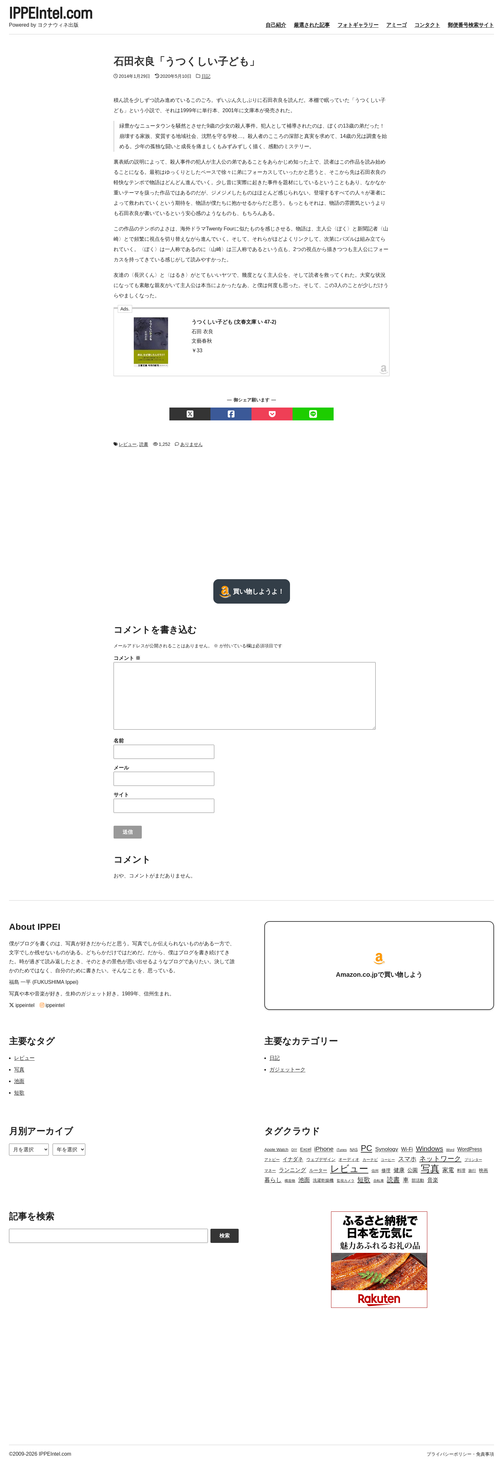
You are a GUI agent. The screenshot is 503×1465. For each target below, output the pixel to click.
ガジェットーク (287, 1071)
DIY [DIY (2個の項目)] (294, 1152)
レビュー (128, 446)
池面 (19, 1083)
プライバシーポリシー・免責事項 (460, 1456)
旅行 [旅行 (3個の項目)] (472, 1172)
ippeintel (22, 1007)
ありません (191, 446)
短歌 (19, 1094)
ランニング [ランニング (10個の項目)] (292, 1172)
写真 (19, 1071)
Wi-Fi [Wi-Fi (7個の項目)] (407, 1151)
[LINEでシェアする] (313, 415)
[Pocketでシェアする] (272, 415)
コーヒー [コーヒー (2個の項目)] (388, 1162)
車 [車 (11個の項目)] (406, 1182)
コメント (127, 660)
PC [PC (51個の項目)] (366, 1150)
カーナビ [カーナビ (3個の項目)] (370, 1161)
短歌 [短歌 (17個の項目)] (363, 1181)
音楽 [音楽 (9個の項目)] (432, 1182)
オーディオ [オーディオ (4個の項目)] (348, 1161)
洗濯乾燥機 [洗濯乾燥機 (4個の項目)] (323, 1182)
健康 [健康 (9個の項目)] (399, 1172)
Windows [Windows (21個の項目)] (429, 1150)
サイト (121, 796)
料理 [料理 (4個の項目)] (461, 1172)
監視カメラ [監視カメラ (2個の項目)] (345, 1182)
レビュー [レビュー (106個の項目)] (349, 1170)
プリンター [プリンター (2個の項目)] (473, 1162)
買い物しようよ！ (251, 593)
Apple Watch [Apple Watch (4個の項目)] (276, 1151)
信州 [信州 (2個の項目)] (375, 1172)
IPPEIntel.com (56, 14)
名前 (119, 742)
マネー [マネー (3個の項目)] (270, 1172)
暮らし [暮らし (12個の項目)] (273, 1182)
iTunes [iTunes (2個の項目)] (342, 1152)
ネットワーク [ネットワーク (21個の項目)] (440, 1160)
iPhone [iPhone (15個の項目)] (324, 1150)
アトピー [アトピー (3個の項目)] (272, 1161)
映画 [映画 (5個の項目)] (483, 1172)
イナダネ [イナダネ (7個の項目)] (293, 1161)
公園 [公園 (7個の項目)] (412, 1172)
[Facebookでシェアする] (231, 415)
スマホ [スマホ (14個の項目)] (407, 1160)
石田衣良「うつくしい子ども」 (187, 63)
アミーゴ (396, 27)
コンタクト (427, 27)
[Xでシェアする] (189, 415)
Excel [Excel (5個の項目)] (305, 1151)
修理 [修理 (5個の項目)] (385, 1172)
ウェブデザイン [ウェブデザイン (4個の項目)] (321, 1161)
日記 (205, 78)
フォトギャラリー (358, 27)
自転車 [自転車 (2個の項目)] (378, 1182)
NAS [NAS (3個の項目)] (354, 1151)
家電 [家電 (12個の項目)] (448, 1172)
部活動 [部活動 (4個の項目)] (418, 1182)
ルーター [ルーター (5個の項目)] (318, 1172)
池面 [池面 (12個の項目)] (304, 1182)
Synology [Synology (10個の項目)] (386, 1151)
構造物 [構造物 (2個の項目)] (290, 1182)
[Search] (108, 1238)
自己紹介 (276, 27)
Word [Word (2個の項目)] (450, 1152)
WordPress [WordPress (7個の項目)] (469, 1151)
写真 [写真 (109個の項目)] (430, 1170)
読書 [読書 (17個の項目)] (393, 1181)
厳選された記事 (312, 27)
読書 (143, 446)
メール (121, 769)
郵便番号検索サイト (471, 27)
